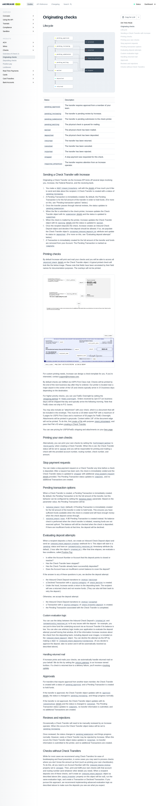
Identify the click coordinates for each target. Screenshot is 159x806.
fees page (108, 430)
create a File (77, 421)
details (91, 188)
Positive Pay (67, 552)
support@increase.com (69, 377)
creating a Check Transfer (75, 424)
